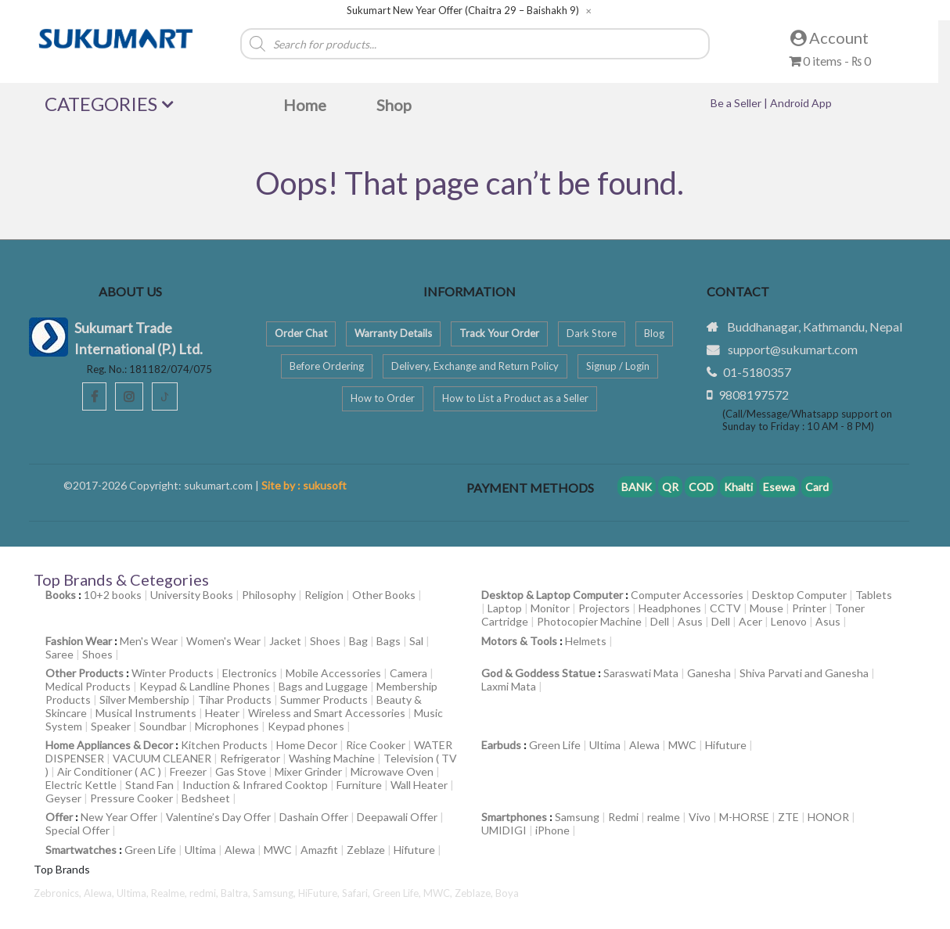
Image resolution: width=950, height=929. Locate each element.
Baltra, (237, 893)
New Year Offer (119, 816)
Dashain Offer (313, 816)
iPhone (552, 830)
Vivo (700, 816)
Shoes (325, 640)
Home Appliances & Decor (109, 744)
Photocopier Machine (589, 621)
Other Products (84, 673)
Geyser (63, 798)
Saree (59, 654)
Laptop (505, 608)
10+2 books (113, 594)
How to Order (383, 398)
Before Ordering (327, 366)
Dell (659, 621)
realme (663, 816)
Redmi (623, 816)
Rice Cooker (375, 744)
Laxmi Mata (508, 686)
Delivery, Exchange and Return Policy (475, 366)
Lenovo (789, 621)
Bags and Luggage (323, 686)
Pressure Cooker (131, 798)
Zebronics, (57, 893)
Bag (358, 640)
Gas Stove (240, 771)
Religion (324, 594)
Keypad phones (306, 726)
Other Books (384, 594)
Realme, (170, 893)
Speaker (111, 726)
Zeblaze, (475, 893)
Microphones (227, 726)
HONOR (828, 816)
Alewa (644, 744)
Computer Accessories (687, 594)
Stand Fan (149, 784)
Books (60, 594)
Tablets (873, 594)
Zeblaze (366, 849)
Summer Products (324, 699)
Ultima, (134, 893)
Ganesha (709, 673)
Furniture (359, 784)
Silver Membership (144, 699)
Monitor (550, 608)
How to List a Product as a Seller (515, 398)
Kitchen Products (224, 744)
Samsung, (275, 893)
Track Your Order (499, 333)
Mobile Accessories (333, 673)
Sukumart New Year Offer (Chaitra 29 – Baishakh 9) (463, 10)
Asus (690, 621)
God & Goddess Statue (538, 673)
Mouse (766, 608)
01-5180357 (757, 371)
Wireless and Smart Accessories (326, 712)
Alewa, (100, 893)
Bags (388, 640)
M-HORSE (744, 816)
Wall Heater (419, 784)
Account (829, 37)
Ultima (605, 744)
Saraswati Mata (640, 673)
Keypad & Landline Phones (204, 686)
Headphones (670, 608)
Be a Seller (737, 102)
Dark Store (592, 333)
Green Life (555, 744)
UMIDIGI (504, 830)
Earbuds (501, 744)
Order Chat (301, 333)
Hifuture (726, 744)
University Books (191, 594)
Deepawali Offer (397, 816)
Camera (408, 673)
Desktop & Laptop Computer (552, 594)
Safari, (357, 893)
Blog (654, 333)
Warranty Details (393, 333)
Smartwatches (81, 849)
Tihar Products (235, 699)
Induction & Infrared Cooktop (255, 784)
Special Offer (77, 830)
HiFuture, (320, 893)
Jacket (285, 640)
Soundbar (162, 726)
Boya (507, 893)
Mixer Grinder (308, 771)
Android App (801, 102)
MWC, (439, 893)
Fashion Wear (78, 640)
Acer (750, 621)
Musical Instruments (145, 712)
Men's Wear (149, 640)
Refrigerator (250, 758)
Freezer (188, 771)
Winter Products (172, 673)
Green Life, (397, 893)
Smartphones (514, 816)
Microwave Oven (392, 771)
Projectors (604, 608)
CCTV (725, 608)
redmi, (205, 893)
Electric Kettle (81, 784)
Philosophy (269, 594)
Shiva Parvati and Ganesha (804, 673)
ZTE (788, 816)
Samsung (577, 816)
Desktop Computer (799, 594)
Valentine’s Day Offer (218, 816)
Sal (416, 640)
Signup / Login (618, 366)
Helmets (585, 640)
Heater (222, 712)
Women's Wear (223, 640)
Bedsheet (206, 798)
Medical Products (88, 686)
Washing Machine (332, 758)
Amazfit (319, 849)
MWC (682, 744)
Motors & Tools (519, 640)
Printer (809, 608)
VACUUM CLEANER (162, 758)
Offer (59, 816)
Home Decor (306, 744)
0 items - (830, 60)
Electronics (249, 673)
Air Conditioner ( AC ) (109, 771)
